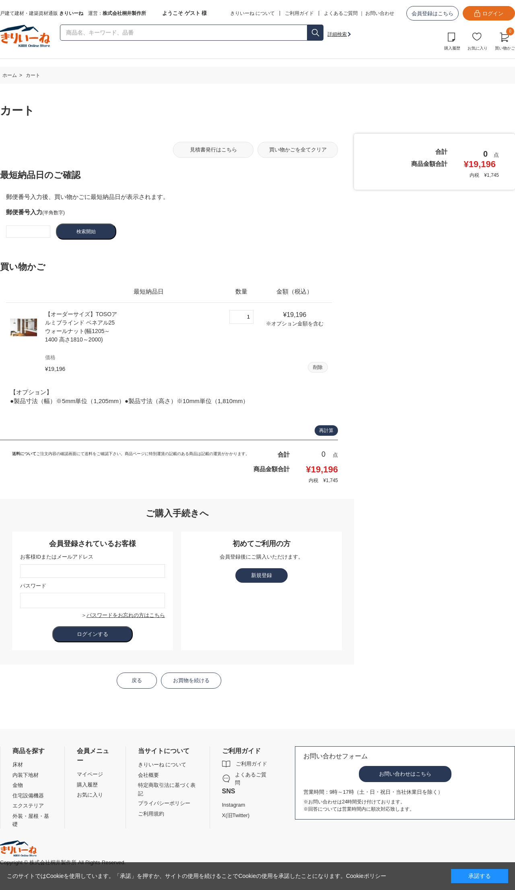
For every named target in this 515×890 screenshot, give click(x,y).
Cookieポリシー (366, 876)
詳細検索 (337, 34)
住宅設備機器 (28, 796)
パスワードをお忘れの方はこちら (126, 615)
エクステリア (28, 806)
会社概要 (148, 775)
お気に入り (478, 48)
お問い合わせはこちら (405, 774)
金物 (17, 785)
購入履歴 (452, 48)
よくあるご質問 (341, 13)
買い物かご (505, 40)
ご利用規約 (151, 814)
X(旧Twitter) (236, 815)
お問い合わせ (379, 13)
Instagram (233, 805)
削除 (318, 367)
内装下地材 (25, 775)
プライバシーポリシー (164, 803)
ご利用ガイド (251, 764)
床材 (17, 765)
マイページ (90, 774)
